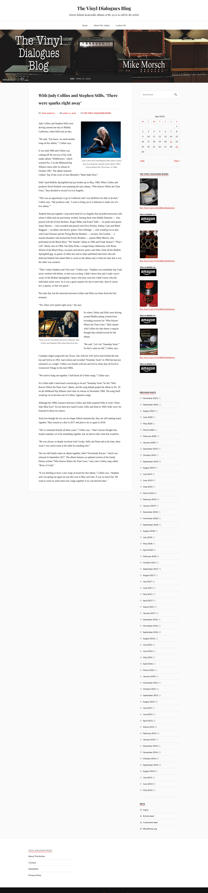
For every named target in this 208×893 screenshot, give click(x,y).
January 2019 (149, 505)
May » (177, 160)
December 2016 (150, 619)
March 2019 (148, 493)
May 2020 (147, 423)
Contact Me (121, 25)
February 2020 (149, 436)
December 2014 (150, 746)
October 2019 (149, 455)
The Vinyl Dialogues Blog (104, 8)
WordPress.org (150, 828)
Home (85, 25)
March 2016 (148, 670)
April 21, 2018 (71, 121)
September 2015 (150, 695)
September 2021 (150, 404)
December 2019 (150, 448)
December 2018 (150, 512)
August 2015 (149, 701)
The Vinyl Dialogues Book (99, 121)
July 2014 (147, 777)
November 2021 (150, 398)
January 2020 (149, 442)
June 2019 (148, 480)
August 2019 (149, 467)
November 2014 (150, 752)
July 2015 (147, 708)
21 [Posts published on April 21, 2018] (171, 141)
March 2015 (148, 727)
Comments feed (150, 822)
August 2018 (149, 531)
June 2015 (148, 714)
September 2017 (150, 569)
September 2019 (150, 461)
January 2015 (149, 739)
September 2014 (150, 765)
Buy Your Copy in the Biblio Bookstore (157, 207)
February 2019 (149, 499)
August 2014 (149, 771)
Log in (145, 809)
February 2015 (149, 733)
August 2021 (149, 411)
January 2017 (149, 613)
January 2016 (149, 676)
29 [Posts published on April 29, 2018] (177, 147)
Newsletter (33, 869)
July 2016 (147, 644)
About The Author (102, 25)
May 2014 (147, 790)
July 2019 (147, 474)
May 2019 (147, 486)
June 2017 (148, 588)
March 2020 (148, 430)
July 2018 (147, 537)
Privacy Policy (34, 875)
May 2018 (147, 543)
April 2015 (148, 720)
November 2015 (150, 682)
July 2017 (147, 581)
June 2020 (148, 417)
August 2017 (149, 575)
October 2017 (149, 562)
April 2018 (148, 550)
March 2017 (148, 607)
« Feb (142, 160)
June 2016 (148, 651)
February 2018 (149, 556)
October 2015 (149, 689)
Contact (32, 862)
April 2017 (148, 600)
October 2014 (149, 758)
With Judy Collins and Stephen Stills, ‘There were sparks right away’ (80, 102)
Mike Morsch (48, 121)
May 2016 (147, 657)
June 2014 (148, 784)
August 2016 (149, 638)
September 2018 (150, 524)
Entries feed (148, 816)
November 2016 (150, 625)
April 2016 (148, 663)
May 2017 (147, 594)
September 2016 (150, 632)
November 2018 (150, 518)
